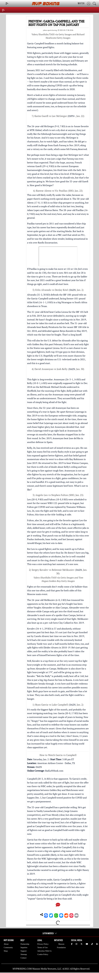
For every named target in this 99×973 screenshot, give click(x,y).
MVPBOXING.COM (22, 968)
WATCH (81, 3)
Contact (23, 958)
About (6, 944)
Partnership (24, 944)
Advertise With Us (44, 951)
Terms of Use (42, 947)
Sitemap (23, 954)
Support (23, 951)
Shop (6, 951)
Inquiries (23, 947)
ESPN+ (71, 116)
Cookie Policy (42, 954)
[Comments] (58, 905)
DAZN (73, 289)
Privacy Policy (42, 944)
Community (8, 947)
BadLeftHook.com (54, 770)
